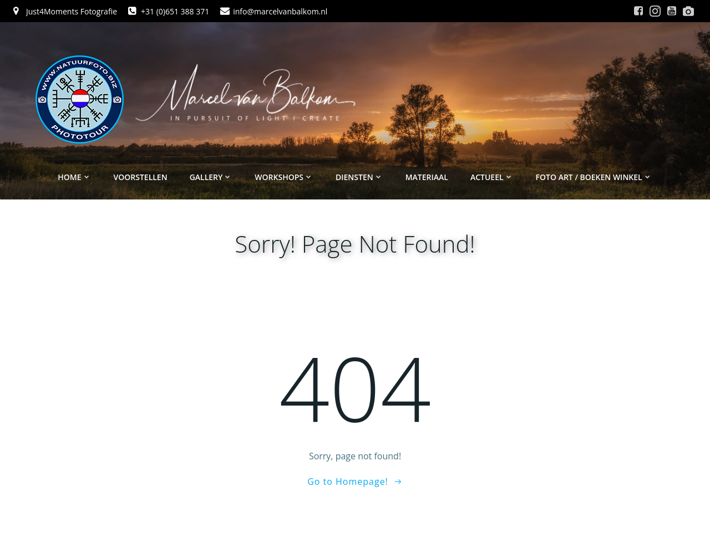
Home (74, 177)
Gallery (211, 177)
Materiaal (426, 177)
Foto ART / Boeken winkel (594, 177)
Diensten (359, 177)
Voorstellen (141, 177)
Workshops (284, 177)
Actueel (492, 177)
